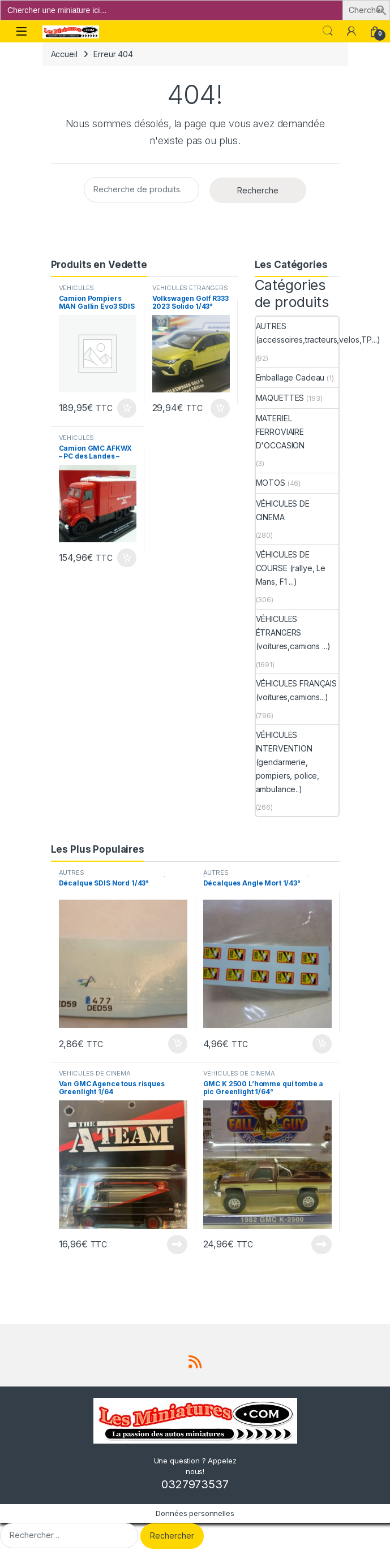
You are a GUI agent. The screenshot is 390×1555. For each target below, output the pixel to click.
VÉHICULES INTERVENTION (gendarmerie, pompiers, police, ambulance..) (288, 762)
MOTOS (270, 482)
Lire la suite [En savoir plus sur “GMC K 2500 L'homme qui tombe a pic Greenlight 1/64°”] (321, 1244)
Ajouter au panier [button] (126, 408)
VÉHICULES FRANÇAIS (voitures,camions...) (296, 690)
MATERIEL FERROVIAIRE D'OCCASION (280, 431)
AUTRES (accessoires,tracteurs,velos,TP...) (318, 332)
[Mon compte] (351, 31)
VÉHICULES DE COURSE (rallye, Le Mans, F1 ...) (290, 568)
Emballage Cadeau (290, 377)
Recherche (257, 190)
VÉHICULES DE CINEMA (283, 510)
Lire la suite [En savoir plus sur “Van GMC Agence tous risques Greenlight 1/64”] (177, 1244)
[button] (381, 9)
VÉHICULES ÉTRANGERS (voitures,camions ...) (190, 291)
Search (328, 31)
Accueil (64, 54)
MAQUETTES (280, 398)
